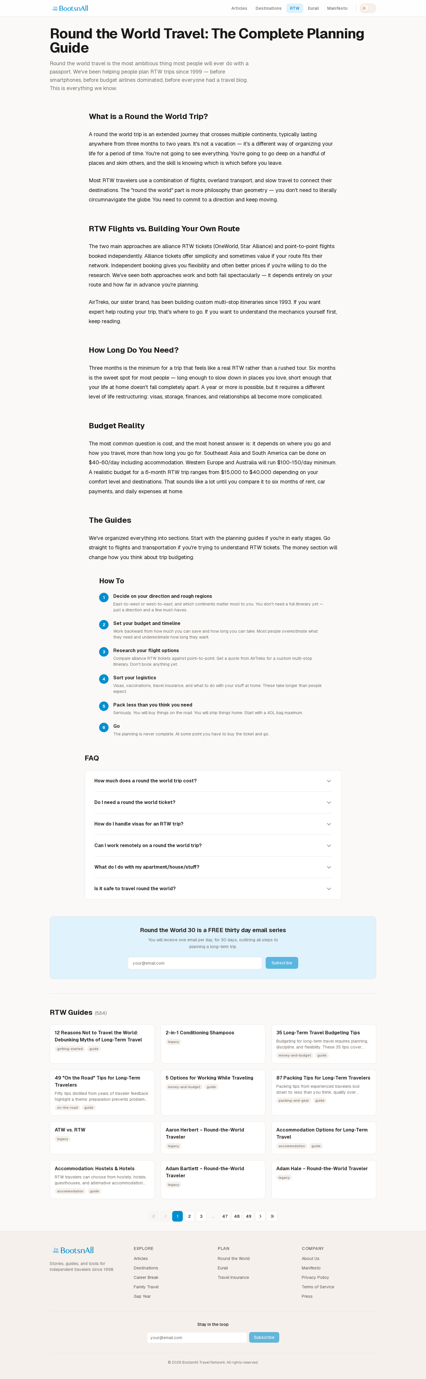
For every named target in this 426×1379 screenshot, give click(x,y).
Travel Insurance (233, 1277)
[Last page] (272, 1216)
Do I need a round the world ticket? (213, 802)
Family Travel (146, 1287)
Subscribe (282, 963)
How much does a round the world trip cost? (213, 781)
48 (237, 1216)
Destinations (269, 8)
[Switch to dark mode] (368, 8)
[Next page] (260, 1216)
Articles (239, 8)
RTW (295, 8)
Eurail (313, 8)
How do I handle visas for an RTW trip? (213, 824)
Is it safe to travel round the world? (213, 888)
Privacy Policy (315, 1277)
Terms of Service (318, 1287)
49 (248, 1216)
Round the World (234, 1258)
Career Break (146, 1277)
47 (224, 1216)
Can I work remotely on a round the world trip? (213, 845)
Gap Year (142, 1296)
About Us (311, 1258)
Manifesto (337, 8)
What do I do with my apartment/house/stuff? (213, 867)
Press (307, 1296)
